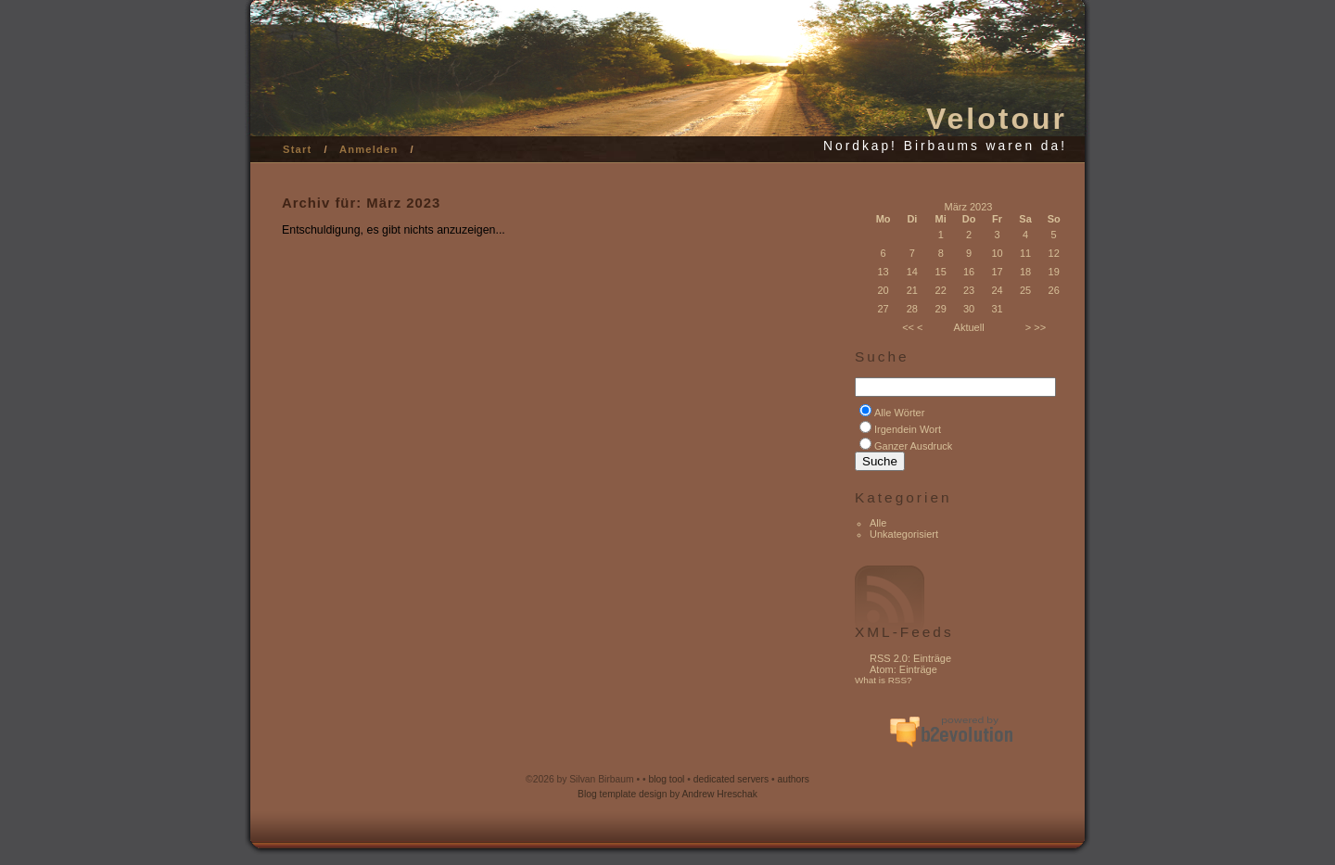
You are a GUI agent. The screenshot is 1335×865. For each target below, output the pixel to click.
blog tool (666, 779)
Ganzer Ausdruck (913, 446)
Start (297, 149)
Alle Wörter (899, 412)
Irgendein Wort (907, 429)
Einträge (932, 658)
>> (1040, 327)
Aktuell (969, 327)
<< (908, 327)
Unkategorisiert (904, 534)
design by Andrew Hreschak (698, 794)
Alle (878, 522)
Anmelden (369, 149)
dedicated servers (731, 779)
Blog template (607, 794)
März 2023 (969, 206)
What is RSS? (883, 680)
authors (793, 779)
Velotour (996, 118)
